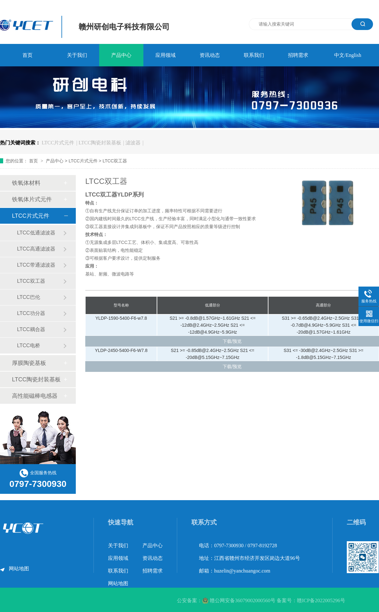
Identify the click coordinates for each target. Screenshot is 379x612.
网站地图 (19, 568)
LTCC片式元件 (58, 142)
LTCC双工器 (115, 160)
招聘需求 (298, 55)
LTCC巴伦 (28, 297)
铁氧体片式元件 (32, 199)
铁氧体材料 (26, 183)
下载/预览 (232, 341)
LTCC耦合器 (31, 329)
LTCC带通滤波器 (36, 265)
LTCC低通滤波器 (36, 232)
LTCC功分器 (31, 313)
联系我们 (254, 55)
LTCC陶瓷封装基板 (100, 142)
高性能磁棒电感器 (34, 396)
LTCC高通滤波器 (36, 248)
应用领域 (165, 55)
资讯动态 (210, 55)
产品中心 (121, 55)
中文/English (347, 55)
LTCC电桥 (28, 345)
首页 (27, 55)
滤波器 (133, 142)
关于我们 (77, 55)
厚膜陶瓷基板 (29, 363)
